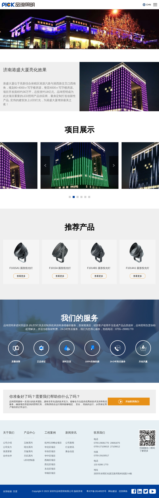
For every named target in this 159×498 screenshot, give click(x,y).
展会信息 (69, 451)
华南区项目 (50, 473)
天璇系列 (28, 451)
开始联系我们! (128, 401)
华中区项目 (50, 455)
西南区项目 (50, 460)
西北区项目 (50, 464)
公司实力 (7, 447)
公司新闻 (69, 442)
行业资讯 (69, 447)
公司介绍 (7, 442)
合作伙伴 (7, 455)
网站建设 (112, 491)
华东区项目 (50, 451)
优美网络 (123, 491)
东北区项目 (50, 468)
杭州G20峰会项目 (53, 442)
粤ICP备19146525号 (96, 491)
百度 (15, 491)
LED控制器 (29, 460)
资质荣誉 (7, 451)
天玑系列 (28, 455)
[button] (45, 165)
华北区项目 (50, 447)
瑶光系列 (28, 447)
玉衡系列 (28, 442)
